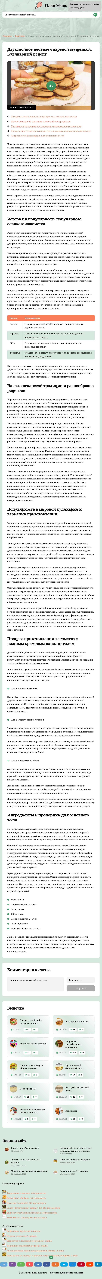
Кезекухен (71, 1111)
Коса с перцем (27, 1088)
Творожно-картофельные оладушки (73, 1044)
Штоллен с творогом (77, 1021)
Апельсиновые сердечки (33, 1043)
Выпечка (20, 36)
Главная (7, 36)
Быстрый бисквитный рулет (77, 1088)
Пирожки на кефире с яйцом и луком (31, 1066)
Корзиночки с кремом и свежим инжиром (33, 1111)
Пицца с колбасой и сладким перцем (31, 1021)
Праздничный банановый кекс (74, 1066)
